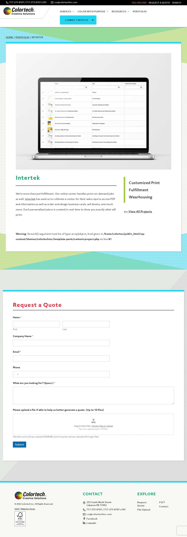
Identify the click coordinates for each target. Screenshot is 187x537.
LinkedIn (91, 523)
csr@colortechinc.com (65, 2)
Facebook (91, 518)
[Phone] (61, 374)
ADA (17, 509)
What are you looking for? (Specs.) (34, 383)
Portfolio (140, 11)
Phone (16, 367)
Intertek (30, 199)
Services (65, 11)
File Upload (139, 2)
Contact (163, 506)
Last (65, 329)
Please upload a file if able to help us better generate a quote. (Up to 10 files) (58, 410)
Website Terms (28, 509)
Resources (119, 11)
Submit (19, 444)
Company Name (23, 336)
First (15, 329)
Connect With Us (76, 20)
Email (17, 351)
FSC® (162, 502)
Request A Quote (159, 2)
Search (176, 2)
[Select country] (16, 374)
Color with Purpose (91, 11)
